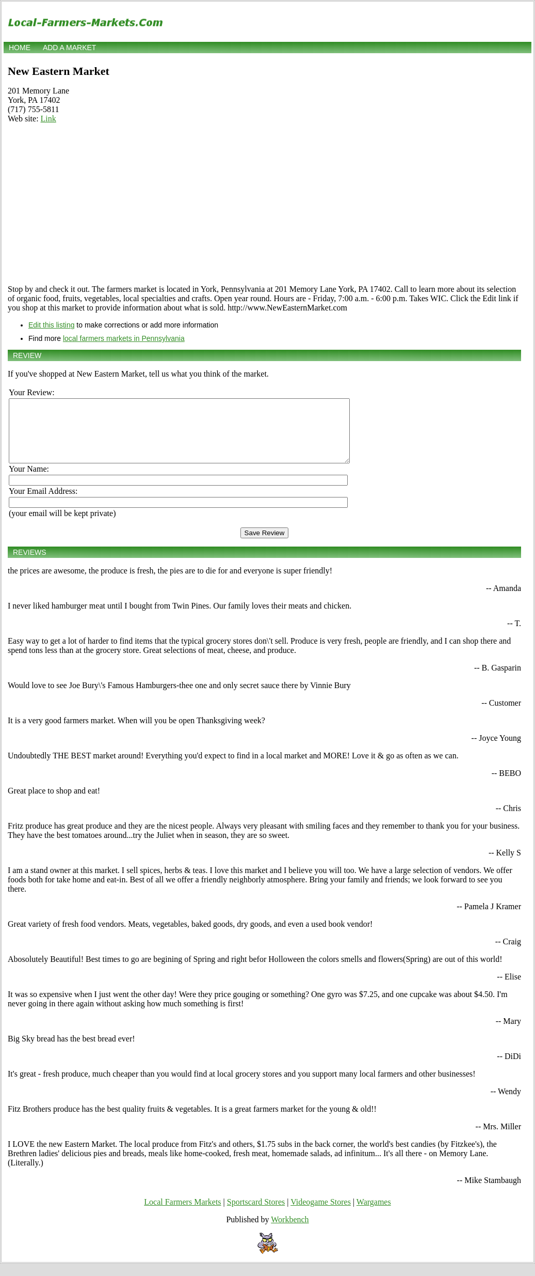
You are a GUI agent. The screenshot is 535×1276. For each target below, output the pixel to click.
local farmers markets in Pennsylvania (124, 338)
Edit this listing (51, 325)
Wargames (373, 1214)
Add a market (69, 47)
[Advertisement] (264, 204)
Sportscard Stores (256, 1214)
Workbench (290, 1231)
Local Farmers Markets (182, 1214)
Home (19, 47)
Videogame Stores (320, 1214)
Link (48, 118)
